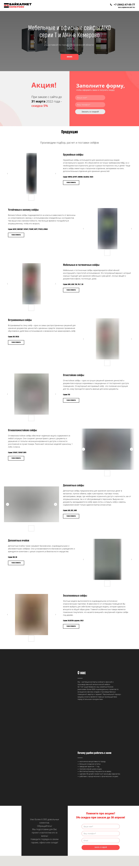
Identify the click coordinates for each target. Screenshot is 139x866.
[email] (101, 770)
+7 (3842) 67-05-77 (124, 4)
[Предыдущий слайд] (7, 173)
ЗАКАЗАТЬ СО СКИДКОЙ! (100, 777)
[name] (90, 97)
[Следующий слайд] (55, 173)
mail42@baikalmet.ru (126, 7)
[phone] (90, 104)
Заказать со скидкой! (90, 111)
